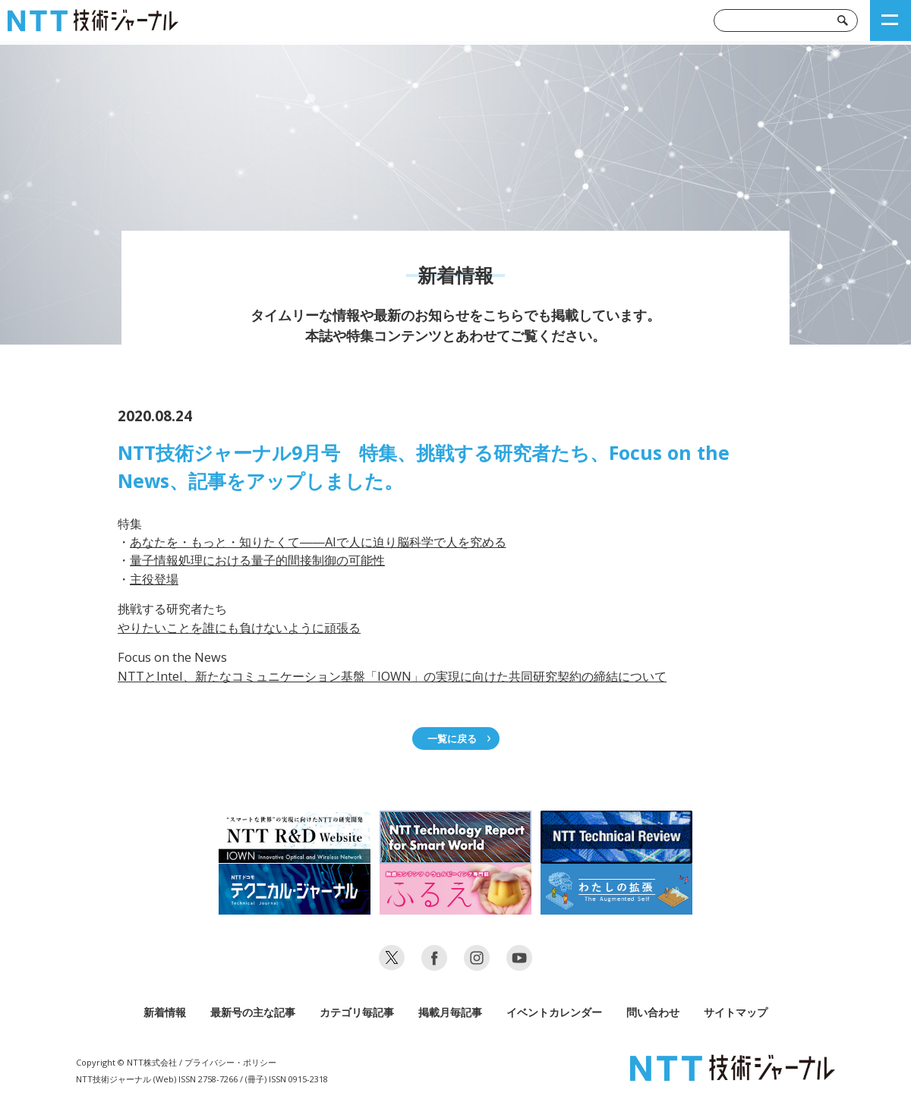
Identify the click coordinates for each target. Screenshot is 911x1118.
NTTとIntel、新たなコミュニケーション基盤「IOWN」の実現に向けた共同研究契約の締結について (392, 676)
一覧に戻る (452, 738)
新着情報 (164, 1012)
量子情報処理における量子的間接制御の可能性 (257, 560)
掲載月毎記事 (450, 1012)
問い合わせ (652, 1012)
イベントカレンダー (554, 1012)
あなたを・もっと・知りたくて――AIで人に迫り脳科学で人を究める (318, 542)
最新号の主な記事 (252, 1012)
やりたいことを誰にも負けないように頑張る (239, 627)
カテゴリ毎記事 (357, 1012)
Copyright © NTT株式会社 (126, 1062)
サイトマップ (736, 1012)
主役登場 (154, 579)
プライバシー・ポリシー (230, 1062)
